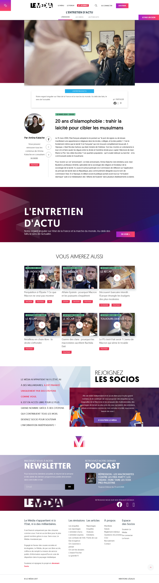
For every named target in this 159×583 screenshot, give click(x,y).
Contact (107, 544)
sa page (34, 158)
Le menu (61, 5)
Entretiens (90, 535)
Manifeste (108, 526)
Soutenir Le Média (126, 530)
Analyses (89, 532)
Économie (104, 305)
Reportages (91, 526)
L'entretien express (76, 535)
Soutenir (122, 6)
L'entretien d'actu (79, 91)
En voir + (125, 234)
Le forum (70, 5)
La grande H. (74, 555)
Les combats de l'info (77, 538)
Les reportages (74, 529)
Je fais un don (148, 17)
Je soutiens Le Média (107, 420)
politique (34, 165)
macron (29, 301)
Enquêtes (90, 529)
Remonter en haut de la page (150, 567)
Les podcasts (93, 17)
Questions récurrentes (113, 535)
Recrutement (109, 541)
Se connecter (106, 6)
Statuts (106, 529)
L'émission (65, 17)
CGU (106, 538)
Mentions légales (127, 579)
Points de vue (91, 538)
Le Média (43, 503)
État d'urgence (74, 541)
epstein (65, 301)
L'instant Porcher (75, 552)
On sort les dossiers (76, 550)
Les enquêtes (74, 526)
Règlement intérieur (112, 532)
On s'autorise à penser (74, 545)
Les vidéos (79, 17)
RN (50, 301)
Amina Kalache (36, 137)
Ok (69, 486)
